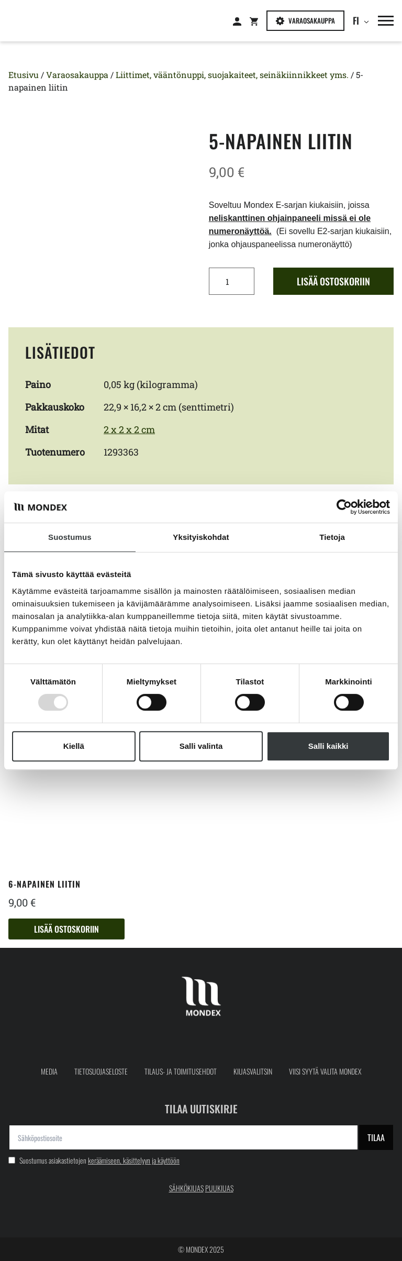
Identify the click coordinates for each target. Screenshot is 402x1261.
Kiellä (73, 746)
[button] (382, 20)
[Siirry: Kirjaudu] (241, 21)
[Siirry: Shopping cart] (258, 21)
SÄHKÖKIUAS (186, 1187)
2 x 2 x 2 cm (129, 429)
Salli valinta (201, 746)
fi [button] (358, 20)
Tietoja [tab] (332, 537)
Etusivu (23, 74)
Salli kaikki (328, 746)
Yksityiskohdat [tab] (201, 537)
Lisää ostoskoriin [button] (66, 929)
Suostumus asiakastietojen (94, 1160)
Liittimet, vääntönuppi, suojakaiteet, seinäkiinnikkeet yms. (232, 74)
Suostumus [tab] (70, 537)
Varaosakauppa (305, 20)
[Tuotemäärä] (231, 281)
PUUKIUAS (219, 1187)
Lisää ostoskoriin (333, 281)
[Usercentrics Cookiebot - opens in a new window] (344, 507)
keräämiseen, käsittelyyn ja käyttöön (134, 1160)
